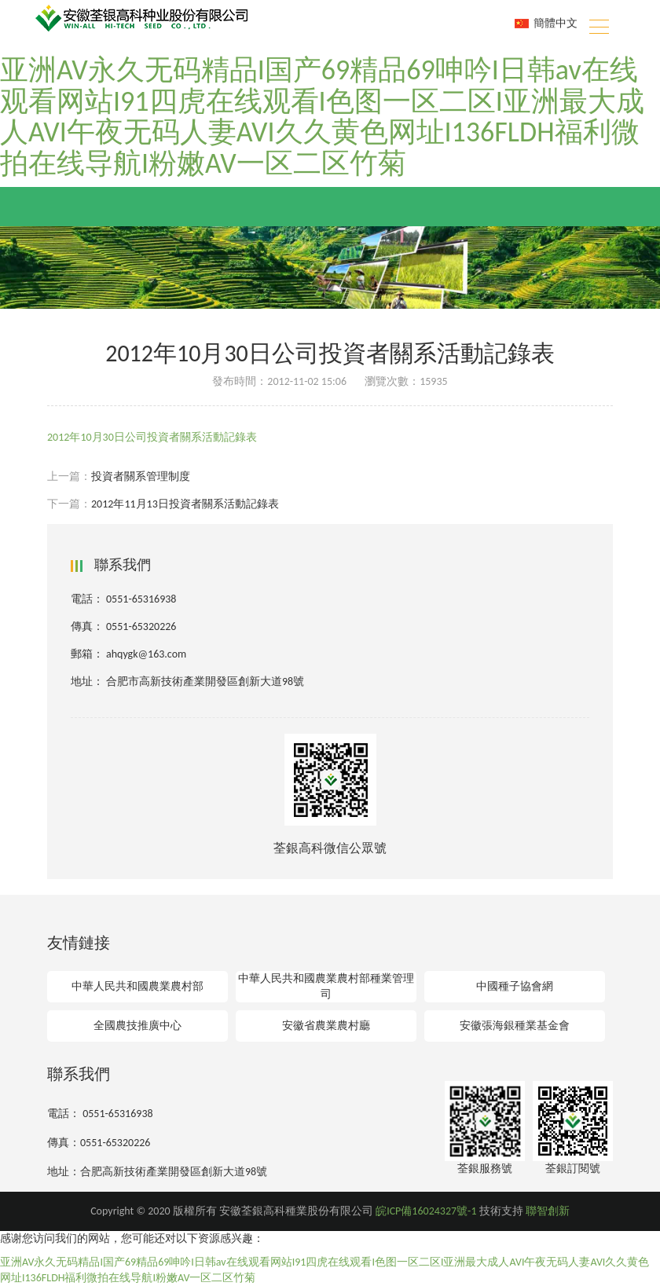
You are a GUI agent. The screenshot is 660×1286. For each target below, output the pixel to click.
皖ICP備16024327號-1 (426, 1211)
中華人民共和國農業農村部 (138, 986)
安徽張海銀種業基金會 (515, 1025)
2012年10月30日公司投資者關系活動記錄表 (152, 437)
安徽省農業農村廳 (326, 1025)
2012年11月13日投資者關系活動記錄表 (185, 504)
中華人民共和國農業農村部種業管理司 (326, 986)
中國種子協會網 (514, 986)
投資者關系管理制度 (140, 476)
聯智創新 (548, 1211)
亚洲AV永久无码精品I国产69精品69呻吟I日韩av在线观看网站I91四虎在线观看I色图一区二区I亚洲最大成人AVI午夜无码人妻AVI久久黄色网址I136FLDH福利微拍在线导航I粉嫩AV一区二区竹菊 (322, 117)
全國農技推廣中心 (138, 1025)
